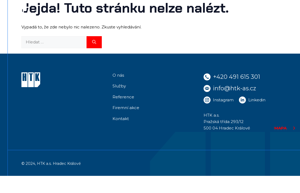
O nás (118, 75)
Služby (119, 85)
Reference (123, 96)
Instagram (223, 99)
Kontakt (120, 118)
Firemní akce (125, 107)
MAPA (280, 128)
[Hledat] (94, 42)
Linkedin (256, 99)
